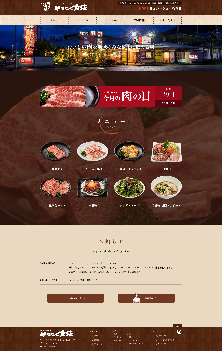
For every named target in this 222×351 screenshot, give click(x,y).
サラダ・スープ (132, 340)
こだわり (95, 336)
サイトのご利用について (165, 340)
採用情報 (159, 332)
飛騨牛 (116, 334)
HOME (94, 332)
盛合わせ (130, 334)
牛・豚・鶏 (117, 337)
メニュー (116, 331)
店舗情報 (95, 340)
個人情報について (162, 336)
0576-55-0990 (49, 346)
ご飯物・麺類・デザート (135, 343)
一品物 (129, 337)
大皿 (115, 343)
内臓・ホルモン (119, 340)
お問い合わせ (97, 344)
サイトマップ (161, 344)
